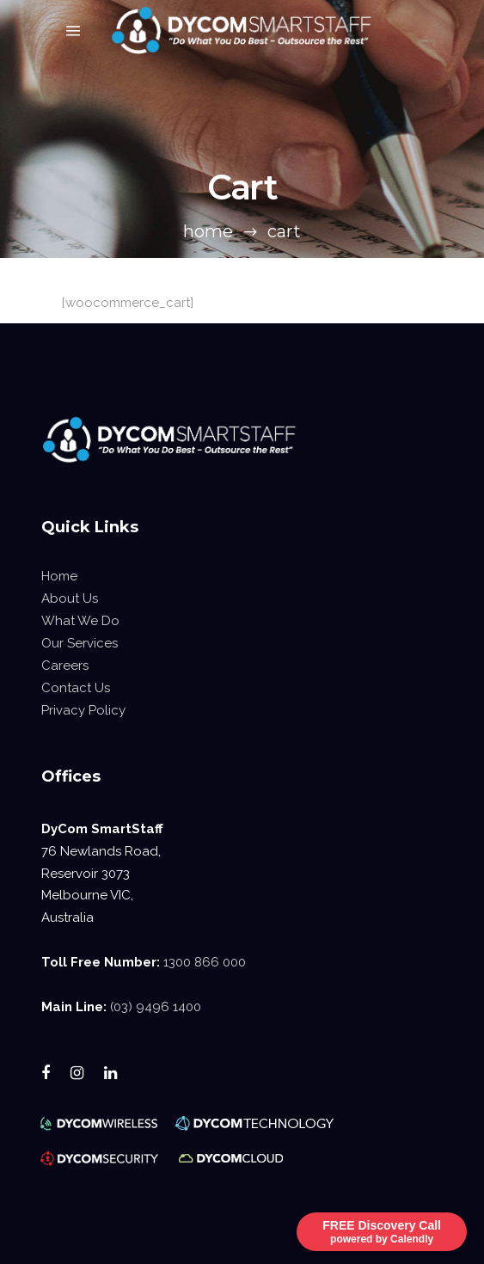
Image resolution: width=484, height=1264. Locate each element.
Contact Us (75, 688)
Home (208, 231)
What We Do (80, 621)
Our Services (79, 643)
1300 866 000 (204, 962)
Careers (65, 665)
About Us (69, 598)
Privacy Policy (83, 710)
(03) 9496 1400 (155, 1007)
